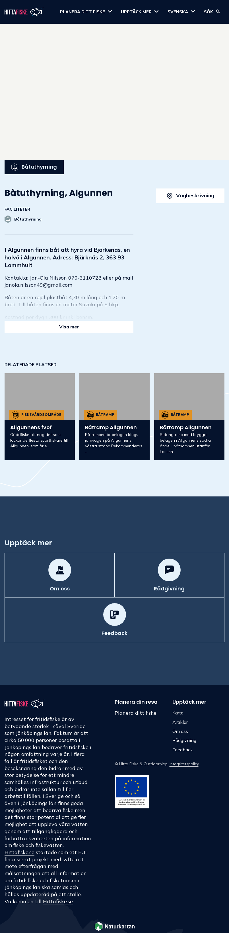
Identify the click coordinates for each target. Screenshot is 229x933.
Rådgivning (184, 740)
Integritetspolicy (184, 763)
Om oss (180, 731)
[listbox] (114, 417)
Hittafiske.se (19, 852)
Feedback (182, 749)
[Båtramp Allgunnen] (114, 416)
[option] (39, 416)
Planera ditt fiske (135, 713)
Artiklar (180, 722)
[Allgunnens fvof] (40, 416)
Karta (177, 713)
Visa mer (69, 327)
